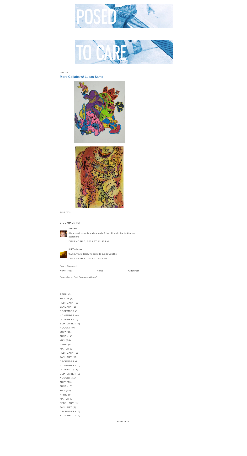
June (63, 336)
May (62, 340)
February (67, 302)
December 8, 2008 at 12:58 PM (89, 241)
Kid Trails (73, 249)
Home (100, 270)
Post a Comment (68, 266)
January (66, 306)
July (63, 332)
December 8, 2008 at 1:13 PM (88, 258)
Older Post (133, 270)
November (67, 315)
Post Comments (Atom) (85, 277)
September (68, 323)
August (65, 327)
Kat (70, 228)
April (63, 294)
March (64, 298)
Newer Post (65, 270)
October (66, 319)
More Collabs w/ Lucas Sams (81, 76)
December (67, 311)
